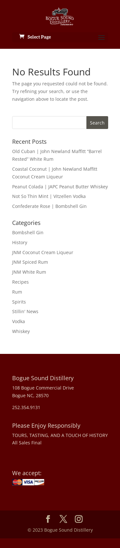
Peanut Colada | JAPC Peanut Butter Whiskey (60, 187)
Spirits (19, 302)
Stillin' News (25, 311)
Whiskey (21, 331)
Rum (17, 292)
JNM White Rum (29, 272)
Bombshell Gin (28, 232)
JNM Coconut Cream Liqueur (42, 252)
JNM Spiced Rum (30, 262)
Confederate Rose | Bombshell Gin (49, 206)
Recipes (20, 282)
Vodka (18, 321)
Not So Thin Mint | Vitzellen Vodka (49, 196)
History (19, 242)
